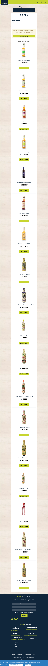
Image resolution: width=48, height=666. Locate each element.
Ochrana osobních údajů (16, 644)
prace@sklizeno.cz (15, 635)
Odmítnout (28, 664)
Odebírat (24, 615)
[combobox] (24, 25)
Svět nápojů (16, 17)
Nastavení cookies (3, 664)
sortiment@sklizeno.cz (31, 629)
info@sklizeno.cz (15, 630)
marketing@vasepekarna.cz (30, 635)
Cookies (32, 638)
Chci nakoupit (24, 36)
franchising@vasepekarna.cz (18, 639)
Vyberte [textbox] (14, 25)
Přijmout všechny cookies (16, 664)
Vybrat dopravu (24, 7)
